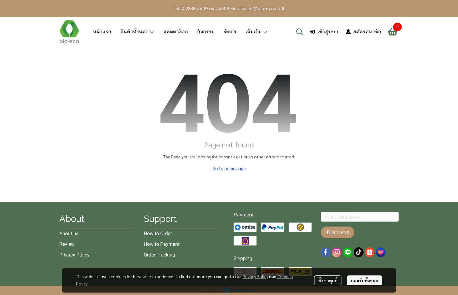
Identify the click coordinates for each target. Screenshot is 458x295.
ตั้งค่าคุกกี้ (328, 280)
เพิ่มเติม (257, 32)
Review (67, 244)
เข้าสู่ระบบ (325, 31)
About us (69, 233)
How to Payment (161, 244)
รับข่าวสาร (337, 232)
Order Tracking (159, 255)
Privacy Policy (255, 276)
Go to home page (229, 168)
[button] (299, 32)
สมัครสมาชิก (363, 31)
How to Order (158, 233)
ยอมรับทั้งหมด (364, 280)
